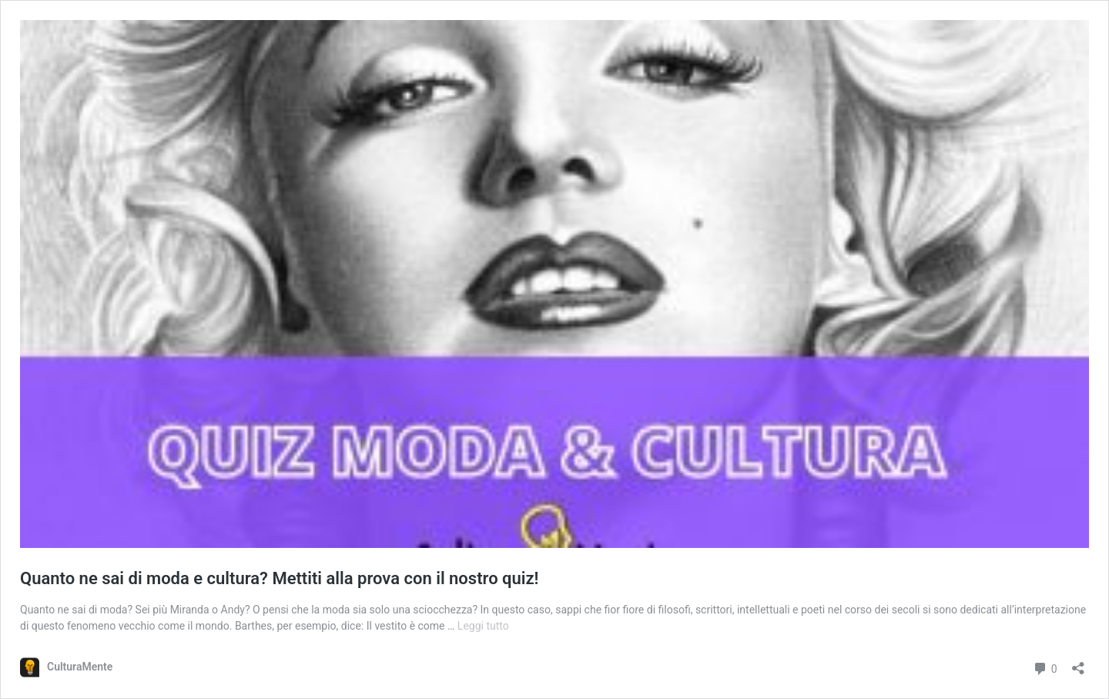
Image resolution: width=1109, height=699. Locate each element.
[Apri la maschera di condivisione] (1078, 663)
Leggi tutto (483, 626)
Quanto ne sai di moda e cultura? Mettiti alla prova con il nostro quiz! (279, 578)
